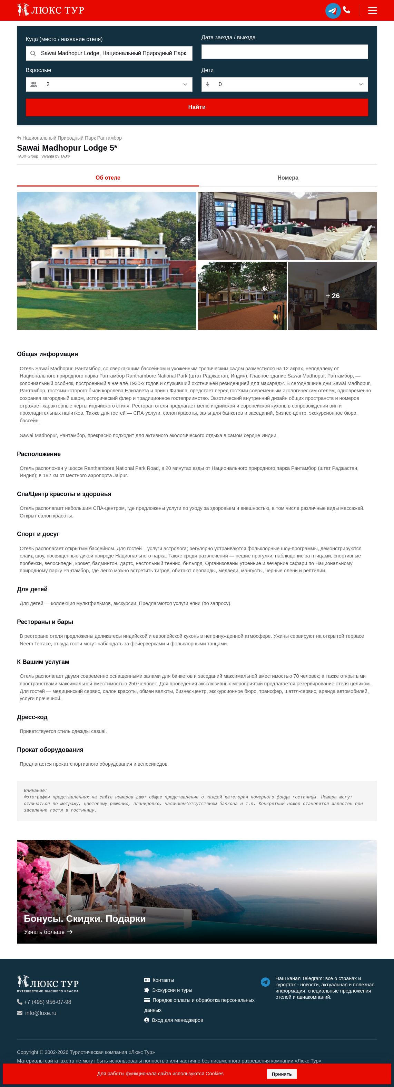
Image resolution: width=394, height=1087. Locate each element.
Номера (287, 178)
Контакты (159, 980)
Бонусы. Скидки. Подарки (85, 918)
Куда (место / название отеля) (64, 39)
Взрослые (38, 70)
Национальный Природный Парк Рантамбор (69, 138)
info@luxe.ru (36, 1013)
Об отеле (108, 178)
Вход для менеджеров (173, 1020)
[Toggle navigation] (368, 10)
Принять (282, 1074)
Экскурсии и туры (168, 990)
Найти (197, 107)
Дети (207, 70)
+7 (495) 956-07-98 (44, 1002)
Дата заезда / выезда (228, 37)
